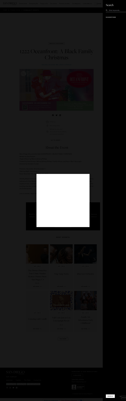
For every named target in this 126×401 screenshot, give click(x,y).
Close (119, 5)
